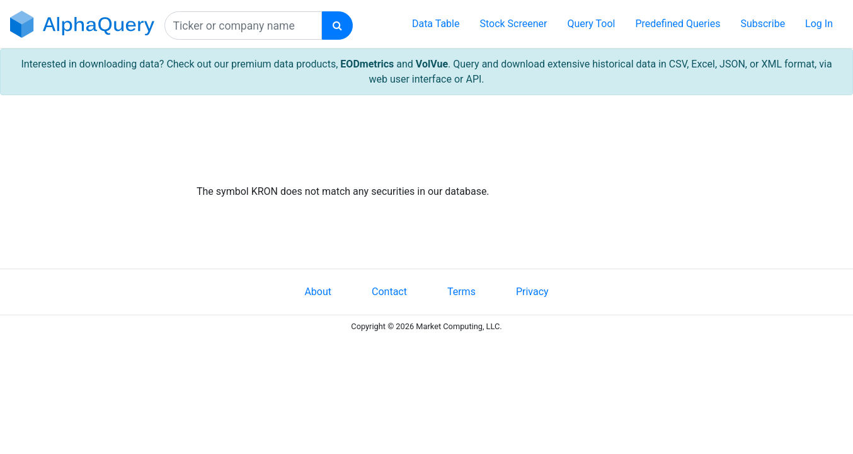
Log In (819, 24)
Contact (389, 292)
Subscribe (762, 24)
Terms (461, 292)
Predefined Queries (677, 24)
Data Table (436, 24)
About (317, 292)
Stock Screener (513, 24)
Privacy (532, 292)
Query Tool (591, 24)
